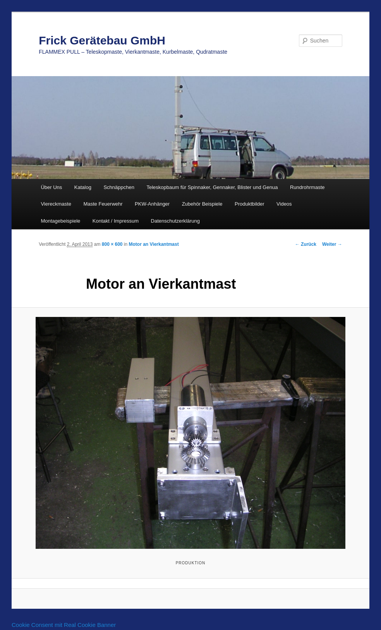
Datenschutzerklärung (175, 221)
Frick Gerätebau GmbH (102, 40)
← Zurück (305, 244)
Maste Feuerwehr (102, 204)
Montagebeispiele (60, 221)
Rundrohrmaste (307, 187)
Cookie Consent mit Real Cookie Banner (64, 624)
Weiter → (332, 244)
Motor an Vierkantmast (154, 244)
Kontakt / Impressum (116, 221)
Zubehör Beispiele (202, 204)
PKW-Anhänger (152, 204)
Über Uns (51, 187)
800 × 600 (112, 244)
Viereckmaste (56, 204)
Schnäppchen (118, 187)
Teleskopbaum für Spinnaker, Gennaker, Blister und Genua (212, 187)
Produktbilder (249, 204)
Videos (284, 204)
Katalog (82, 187)
